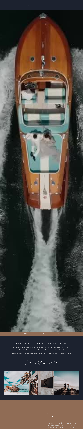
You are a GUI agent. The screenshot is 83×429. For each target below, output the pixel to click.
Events (27, 5)
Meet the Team (55, 5)
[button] (8, 5)
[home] (40, 5)
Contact (74, 5)
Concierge (18, 5)
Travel (8, 5)
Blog (65, 5)
